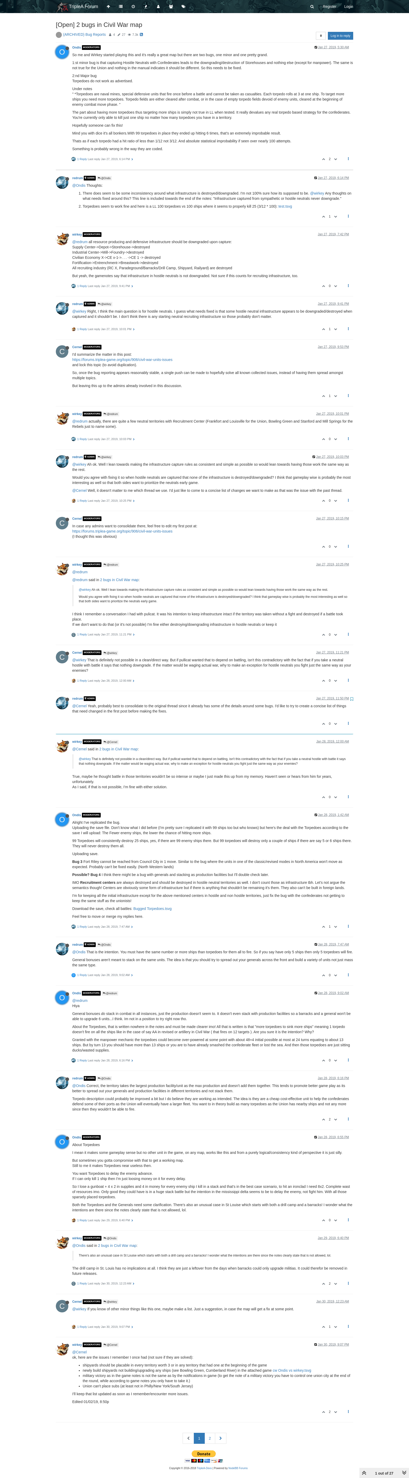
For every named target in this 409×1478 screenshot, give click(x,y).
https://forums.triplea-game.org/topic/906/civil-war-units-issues (122, 360)
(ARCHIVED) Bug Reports (84, 34)
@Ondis (104, 178)
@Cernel (79, 490)
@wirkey (317, 193)
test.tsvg (285, 206)
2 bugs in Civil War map (119, 580)
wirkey (77, 234)
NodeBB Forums (238, 1468)
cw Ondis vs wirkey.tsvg (292, 1370)
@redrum (80, 242)
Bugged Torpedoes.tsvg (152, 909)
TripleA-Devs (204, 1468)
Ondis (76, 47)
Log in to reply (340, 36)
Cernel (77, 347)
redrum (77, 178)
